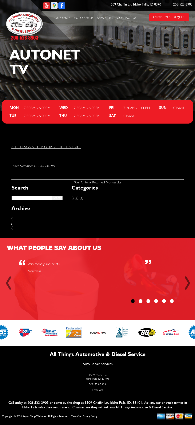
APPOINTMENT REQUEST (169, 17)
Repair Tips (105, 18)
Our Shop (62, 18)
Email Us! (97, 390)
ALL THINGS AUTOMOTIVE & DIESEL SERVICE (46, 147)
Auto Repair (83, 18)
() (12, 218)
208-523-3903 (183, 4)
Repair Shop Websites (34, 416)
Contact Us (127, 18)
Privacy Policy (89, 416)
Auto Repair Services (98, 364)
